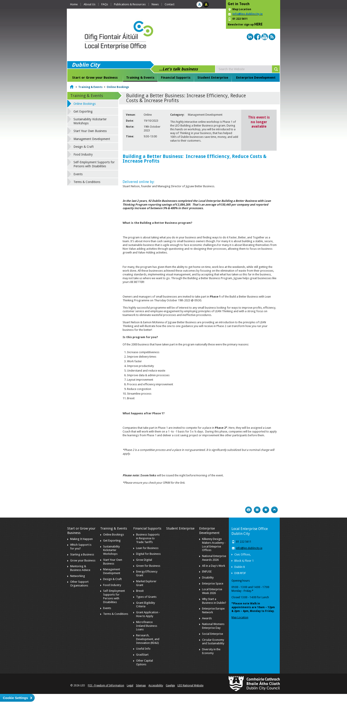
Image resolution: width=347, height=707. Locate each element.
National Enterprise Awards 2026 (214, 557)
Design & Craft (83, 146)
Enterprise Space (212, 583)
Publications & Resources (130, 4)
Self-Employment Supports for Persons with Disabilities (94, 164)
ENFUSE (207, 571)
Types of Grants (146, 596)
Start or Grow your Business (95, 78)
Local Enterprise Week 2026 (212, 591)
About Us (89, 4)
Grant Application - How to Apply (148, 614)
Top (274, 509)
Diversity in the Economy (211, 651)
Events (78, 174)
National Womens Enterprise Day (213, 625)
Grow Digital (144, 559)
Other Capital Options (144, 662)
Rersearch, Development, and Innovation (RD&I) (147, 639)
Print (248, 509)
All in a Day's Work (213, 565)
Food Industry (83, 154)
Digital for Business (148, 553)
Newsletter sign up (245, 24)
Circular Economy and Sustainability (213, 641)
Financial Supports (176, 78)
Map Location (241, 9)
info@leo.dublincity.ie (249, 548)
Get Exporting (83, 111)
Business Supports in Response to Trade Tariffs (148, 538)
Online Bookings (118, 87)
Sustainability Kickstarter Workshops (90, 121)
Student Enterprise (212, 78)
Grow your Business (82, 560)
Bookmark (265, 509)
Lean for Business (147, 548)
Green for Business (148, 565)
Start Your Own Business (90, 131)
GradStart (142, 654)
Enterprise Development (256, 78)
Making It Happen (81, 539)
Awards (207, 618)
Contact (169, 4)
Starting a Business (82, 554)
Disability (208, 577)
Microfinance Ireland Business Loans (146, 625)
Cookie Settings (15, 698)
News (155, 4)
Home (74, 4)
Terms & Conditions (86, 182)
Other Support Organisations (79, 583)
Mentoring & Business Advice (80, 568)
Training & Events (140, 78)
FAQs (104, 4)
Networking (77, 576)
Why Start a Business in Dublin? (214, 600)
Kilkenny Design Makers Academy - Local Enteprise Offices (214, 544)
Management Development (91, 139)
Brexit (140, 590)
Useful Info (143, 648)
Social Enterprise (212, 633)
